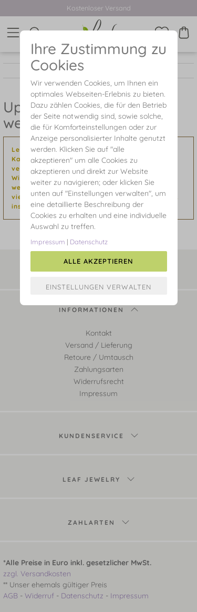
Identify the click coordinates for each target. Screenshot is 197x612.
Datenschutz (89, 241)
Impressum (47, 241)
